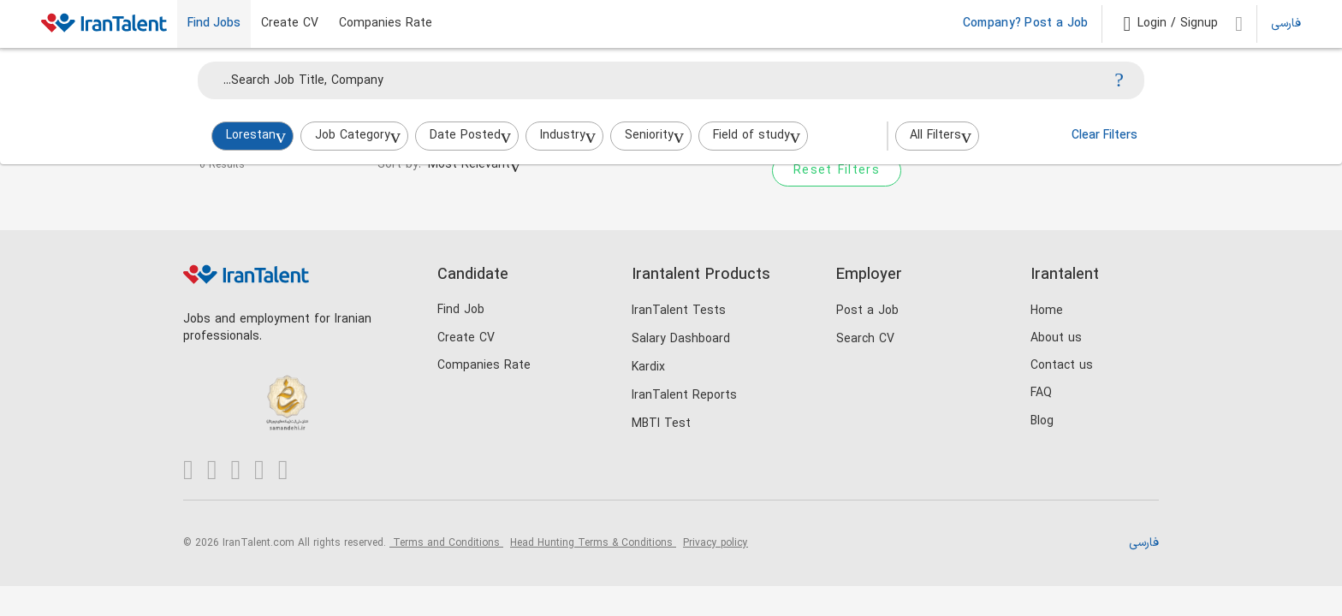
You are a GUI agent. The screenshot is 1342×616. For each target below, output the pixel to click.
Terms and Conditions (446, 543)
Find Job (460, 310)
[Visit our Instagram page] (219, 471)
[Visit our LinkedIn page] (195, 471)
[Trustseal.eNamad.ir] (211, 381)
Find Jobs (213, 24)
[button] (1170, 24)
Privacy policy (715, 543)
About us (1056, 338)
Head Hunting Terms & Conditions (593, 543)
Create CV (289, 24)
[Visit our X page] (242, 471)
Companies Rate (385, 24)
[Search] (1119, 80)
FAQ (1041, 393)
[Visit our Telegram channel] (266, 471)
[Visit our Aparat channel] (290, 471)
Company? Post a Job (1026, 24)
